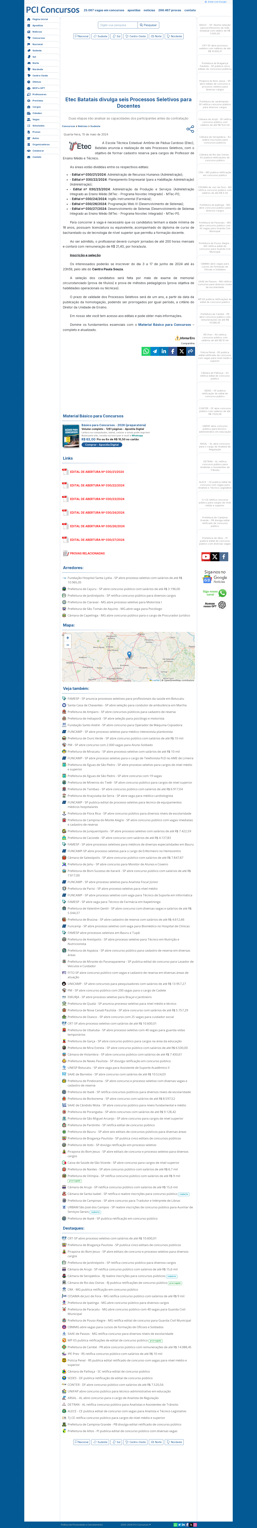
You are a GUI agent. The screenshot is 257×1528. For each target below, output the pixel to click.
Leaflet (155, 680)
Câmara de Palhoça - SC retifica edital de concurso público (109, 1371)
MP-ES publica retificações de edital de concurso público (115, 1340)
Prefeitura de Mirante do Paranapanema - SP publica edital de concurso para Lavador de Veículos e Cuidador (131, 963)
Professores (36, 94)
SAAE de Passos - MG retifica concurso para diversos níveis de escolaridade (120, 1334)
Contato (34, 156)
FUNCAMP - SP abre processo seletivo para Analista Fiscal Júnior (113, 882)
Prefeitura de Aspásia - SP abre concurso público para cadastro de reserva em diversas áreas (129, 952)
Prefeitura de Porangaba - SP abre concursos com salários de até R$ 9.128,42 (122, 1112)
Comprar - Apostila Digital (102, 444)
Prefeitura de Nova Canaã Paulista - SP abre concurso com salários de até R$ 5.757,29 (128, 1010)
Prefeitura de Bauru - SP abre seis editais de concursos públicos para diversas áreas (127, 1132)
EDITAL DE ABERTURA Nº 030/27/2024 (97, 540)
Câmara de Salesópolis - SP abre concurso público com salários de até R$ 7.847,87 (125, 858)
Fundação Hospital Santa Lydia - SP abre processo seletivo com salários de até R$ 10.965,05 (125, 580)
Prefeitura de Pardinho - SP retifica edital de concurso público (111, 1125)
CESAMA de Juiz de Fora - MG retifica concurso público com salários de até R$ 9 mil (126, 1296)
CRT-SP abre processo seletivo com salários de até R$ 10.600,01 (112, 1023)
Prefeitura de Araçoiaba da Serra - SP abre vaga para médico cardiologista (120, 796)
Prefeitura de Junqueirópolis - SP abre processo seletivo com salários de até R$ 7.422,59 (129, 831)
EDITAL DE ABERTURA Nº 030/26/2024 (97, 526)
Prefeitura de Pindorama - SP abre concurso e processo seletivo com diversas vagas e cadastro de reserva (127, 1083)
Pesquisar (148, 25)
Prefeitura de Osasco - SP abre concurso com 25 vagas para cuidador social (121, 1017)
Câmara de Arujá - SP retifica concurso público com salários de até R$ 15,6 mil (123, 1187)
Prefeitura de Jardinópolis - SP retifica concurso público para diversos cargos (122, 595)
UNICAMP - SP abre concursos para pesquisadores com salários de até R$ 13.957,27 (127, 984)
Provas (33, 131)
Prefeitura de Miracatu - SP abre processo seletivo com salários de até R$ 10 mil (124, 751)
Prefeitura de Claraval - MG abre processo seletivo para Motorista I (115, 602)
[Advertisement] (99, 66)
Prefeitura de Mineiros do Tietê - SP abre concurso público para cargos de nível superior (130, 782)
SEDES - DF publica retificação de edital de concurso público (110, 1378)
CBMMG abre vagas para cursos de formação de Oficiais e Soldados (115, 1327)
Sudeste (34, 50)
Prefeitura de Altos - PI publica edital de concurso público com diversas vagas (122, 1431)
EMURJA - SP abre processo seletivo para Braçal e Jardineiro (110, 997)
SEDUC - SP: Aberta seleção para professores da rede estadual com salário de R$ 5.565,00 (215, 26)
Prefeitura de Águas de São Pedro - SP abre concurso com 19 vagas (115, 776)
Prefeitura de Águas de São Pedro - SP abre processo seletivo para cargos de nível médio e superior (130, 767)
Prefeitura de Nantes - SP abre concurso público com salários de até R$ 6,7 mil (123, 1169)
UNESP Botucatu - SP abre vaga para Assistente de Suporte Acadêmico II (119, 1068)
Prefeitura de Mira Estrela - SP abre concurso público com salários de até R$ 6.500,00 (128, 1048)
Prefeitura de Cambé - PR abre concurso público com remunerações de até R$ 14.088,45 (130, 1347)
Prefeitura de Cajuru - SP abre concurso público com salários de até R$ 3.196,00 (124, 589)
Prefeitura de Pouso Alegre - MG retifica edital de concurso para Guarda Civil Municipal (129, 1320)
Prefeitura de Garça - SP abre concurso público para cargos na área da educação (125, 1041)
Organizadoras (38, 144)
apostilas (133, 10)
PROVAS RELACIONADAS (87, 553)
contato (190, 10)
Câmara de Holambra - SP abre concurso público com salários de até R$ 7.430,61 (125, 1054)
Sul (31, 56)
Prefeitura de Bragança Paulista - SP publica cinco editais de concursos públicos (124, 1138)
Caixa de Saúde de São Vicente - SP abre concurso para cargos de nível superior (123, 1163)
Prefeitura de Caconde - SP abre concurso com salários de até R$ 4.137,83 (119, 838)
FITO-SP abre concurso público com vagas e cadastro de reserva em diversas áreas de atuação (128, 975)
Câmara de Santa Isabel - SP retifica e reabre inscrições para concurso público (129, 1194)
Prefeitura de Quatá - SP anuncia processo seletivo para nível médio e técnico (122, 1003)
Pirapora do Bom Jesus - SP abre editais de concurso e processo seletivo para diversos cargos (128, 1153)
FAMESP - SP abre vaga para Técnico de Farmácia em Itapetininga (114, 902)
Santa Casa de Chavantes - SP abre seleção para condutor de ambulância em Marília (127, 705)
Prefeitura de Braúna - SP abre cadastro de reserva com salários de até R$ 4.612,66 (126, 919)
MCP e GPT (36, 87)
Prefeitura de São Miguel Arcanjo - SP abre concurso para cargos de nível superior (125, 1118)
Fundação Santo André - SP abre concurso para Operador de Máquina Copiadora (125, 725)
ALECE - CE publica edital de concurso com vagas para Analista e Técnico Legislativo (127, 1411)
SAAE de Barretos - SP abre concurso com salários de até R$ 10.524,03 (117, 1074)
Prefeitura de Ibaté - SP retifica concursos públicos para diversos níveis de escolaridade (129, 1092)
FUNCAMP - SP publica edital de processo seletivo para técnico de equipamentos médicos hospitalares (125, 804)
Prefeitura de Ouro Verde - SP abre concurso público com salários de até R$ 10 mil (125, 738)
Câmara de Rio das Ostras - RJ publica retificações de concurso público (125, 1283)
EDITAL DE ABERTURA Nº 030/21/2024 (97, 472)
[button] (67, 637)
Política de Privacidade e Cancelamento (82, 1524)
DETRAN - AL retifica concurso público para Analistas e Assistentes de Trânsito (123, 1404)
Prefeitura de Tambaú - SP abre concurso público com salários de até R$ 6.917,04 (125, 789)
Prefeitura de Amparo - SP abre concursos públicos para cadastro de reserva (122, 712)
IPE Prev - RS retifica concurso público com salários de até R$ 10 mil (115, 1354)
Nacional (35, 44)
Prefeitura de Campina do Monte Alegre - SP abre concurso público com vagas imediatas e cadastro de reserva (130, 822)
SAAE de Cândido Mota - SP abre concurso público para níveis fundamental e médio (127, 1105)
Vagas (33, 119)
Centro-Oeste (37, 75)
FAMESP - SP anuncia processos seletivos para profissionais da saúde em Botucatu (126, 698)
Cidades (34, 112)
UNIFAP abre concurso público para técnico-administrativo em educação (119, 1391)
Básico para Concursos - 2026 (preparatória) (114, 425)
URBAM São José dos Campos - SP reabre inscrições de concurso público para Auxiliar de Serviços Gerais (130, 1209)
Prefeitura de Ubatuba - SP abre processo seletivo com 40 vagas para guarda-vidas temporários (126, 1032)
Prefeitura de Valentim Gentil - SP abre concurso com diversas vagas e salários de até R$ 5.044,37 (130, 910)
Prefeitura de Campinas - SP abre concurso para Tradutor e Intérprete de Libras (124, 1200)
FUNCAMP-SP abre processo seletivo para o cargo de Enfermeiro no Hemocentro (124, 851)
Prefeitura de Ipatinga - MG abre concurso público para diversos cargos (118, 1303)
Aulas (33, 138)
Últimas (34, 81)
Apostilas (35, 25)
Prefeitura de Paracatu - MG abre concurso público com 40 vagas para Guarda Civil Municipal (126, 1311)
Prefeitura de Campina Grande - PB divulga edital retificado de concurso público (124, 1424)
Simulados (35, 125)
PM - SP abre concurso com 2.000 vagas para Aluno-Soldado (110, 745)
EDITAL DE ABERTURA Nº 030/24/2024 (97, 512)
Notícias (34, 31)
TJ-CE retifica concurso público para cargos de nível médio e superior (116, 1418)
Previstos (35, 100)
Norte (33, 62)
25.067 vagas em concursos (104, 10)
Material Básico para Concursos (164, 324)
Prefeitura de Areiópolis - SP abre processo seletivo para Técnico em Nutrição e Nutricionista (123, 941)
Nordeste (35, 69)
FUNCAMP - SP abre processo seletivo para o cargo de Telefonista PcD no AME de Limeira (130, 758)
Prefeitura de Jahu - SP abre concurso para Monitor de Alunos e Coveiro (118, 864)
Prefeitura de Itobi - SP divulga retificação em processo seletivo (112, 1145)
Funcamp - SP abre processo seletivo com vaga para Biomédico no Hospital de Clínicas (129, 926)
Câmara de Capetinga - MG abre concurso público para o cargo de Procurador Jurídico (129, 615)
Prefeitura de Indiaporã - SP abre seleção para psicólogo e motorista (116, 718)
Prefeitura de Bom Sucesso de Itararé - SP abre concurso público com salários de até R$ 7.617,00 (129, 873)
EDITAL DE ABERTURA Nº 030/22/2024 (97, 485)
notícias (149, 10)
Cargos (34, 106)
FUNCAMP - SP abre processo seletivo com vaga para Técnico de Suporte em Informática (130, 895)
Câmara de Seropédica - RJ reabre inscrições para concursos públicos (122, 1276)
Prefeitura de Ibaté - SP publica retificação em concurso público (113, 1218)
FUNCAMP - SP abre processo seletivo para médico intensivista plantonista (120, 732)
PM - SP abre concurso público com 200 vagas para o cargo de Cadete (117, 990)
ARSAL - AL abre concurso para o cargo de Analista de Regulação (113, 1398)
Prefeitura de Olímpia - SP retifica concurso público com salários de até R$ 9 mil (124, 1178)
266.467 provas (169, 10)
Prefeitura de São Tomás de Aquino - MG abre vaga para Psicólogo (115, 609)
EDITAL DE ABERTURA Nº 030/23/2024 (97, 499)
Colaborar (35, 150)
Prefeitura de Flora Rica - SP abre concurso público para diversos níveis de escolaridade (129, 813)
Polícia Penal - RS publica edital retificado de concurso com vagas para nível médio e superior (127, 1362)
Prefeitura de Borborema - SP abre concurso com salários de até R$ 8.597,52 (121, 1098)
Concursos (36, 37)
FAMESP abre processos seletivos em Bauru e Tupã (104, 933)
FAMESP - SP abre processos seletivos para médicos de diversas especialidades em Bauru (131, 844)
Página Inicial (37, 19)
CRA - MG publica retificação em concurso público (103, 1289)
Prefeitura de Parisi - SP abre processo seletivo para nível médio (113, 888)
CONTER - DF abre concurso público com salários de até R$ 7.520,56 (115, 1385)
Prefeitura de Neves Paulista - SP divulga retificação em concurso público (119, 1061)
